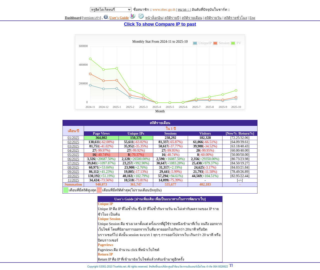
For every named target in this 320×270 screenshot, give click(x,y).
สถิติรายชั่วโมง (235, 18)
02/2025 (73, 142)
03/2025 (73, 146)
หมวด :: (184, 9)
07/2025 (73, 163)
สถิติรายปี (171, 18)
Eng (252, 18)
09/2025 (73, 172)
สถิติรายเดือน (192, 18)
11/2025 (73, 180)
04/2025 (73, 150)
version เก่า (92, 18)
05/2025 (73, 155)
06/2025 (73, 159)
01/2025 (73, 138)
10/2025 (73, 176)
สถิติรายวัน (213, 18)
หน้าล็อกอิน (154, 18)
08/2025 (73, 167)
